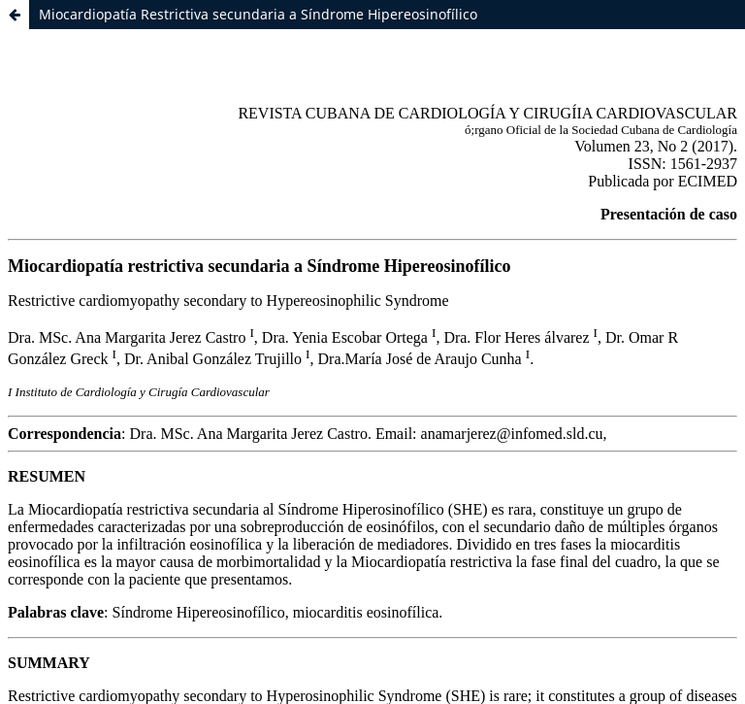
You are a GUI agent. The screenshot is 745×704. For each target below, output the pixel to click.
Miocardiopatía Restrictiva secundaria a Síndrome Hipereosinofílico (258, 14)
